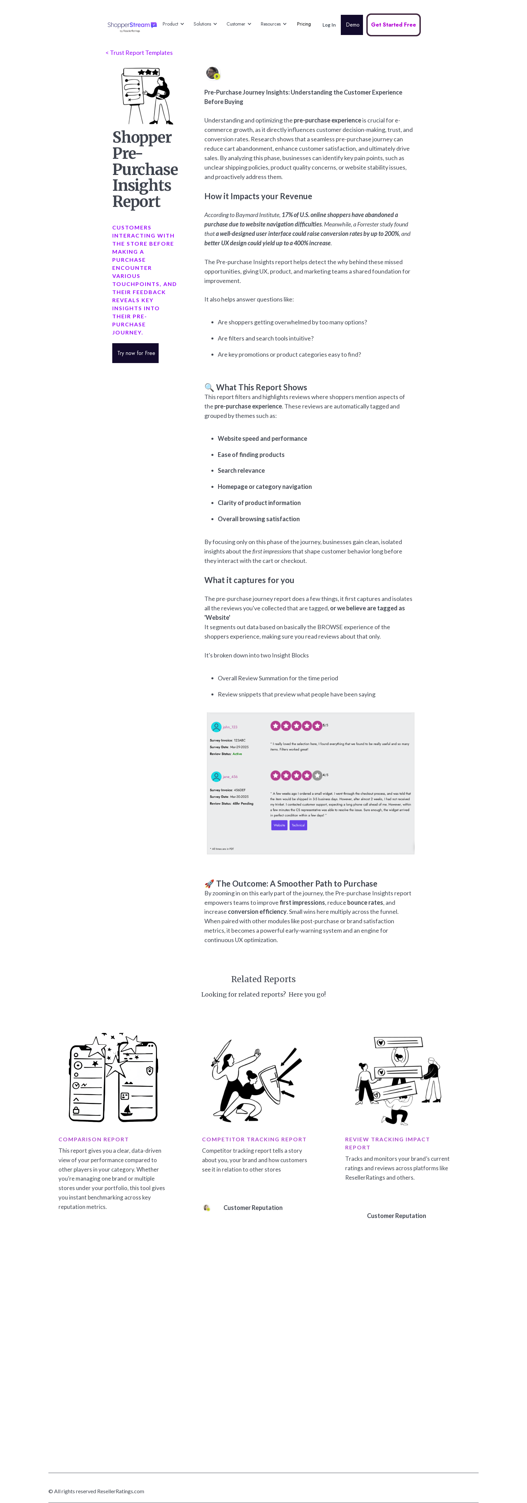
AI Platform (205, 1440)
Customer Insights (309, 1456)
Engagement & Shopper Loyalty (323, 1343)
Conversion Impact (310, 1327)
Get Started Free (393, 25)
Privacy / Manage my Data (414, 1424)
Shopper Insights (308, 1359)
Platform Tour (207, 1311)
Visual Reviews (208, 1376)
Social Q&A (204, 1359)
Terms (393, 1359)
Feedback (203, 1408)
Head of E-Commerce (312, 1424)
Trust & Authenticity (409, 1343)
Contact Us (399, 1376)
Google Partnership (407, 1311)
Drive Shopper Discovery (315, 1311)
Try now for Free (135, 353)
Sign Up (395, 1408)
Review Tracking (210, 1424)
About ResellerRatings (411, 1327)
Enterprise (204, 1456)
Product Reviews (211, 1343)
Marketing (300, 1408)
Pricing (304, 24)
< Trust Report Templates (139, 52)
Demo (352, 25)
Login (392, 1392)
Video (199, 1392)
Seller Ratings (207, 1327)
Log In (329, 25)
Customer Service (308, 1440)
